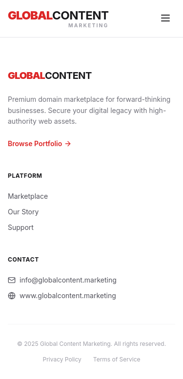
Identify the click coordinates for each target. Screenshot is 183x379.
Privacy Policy (62, 359)
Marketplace (28, 196)
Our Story (23, 212)
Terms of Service (117, 359)
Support (21, 227)
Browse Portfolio (40, 143)
